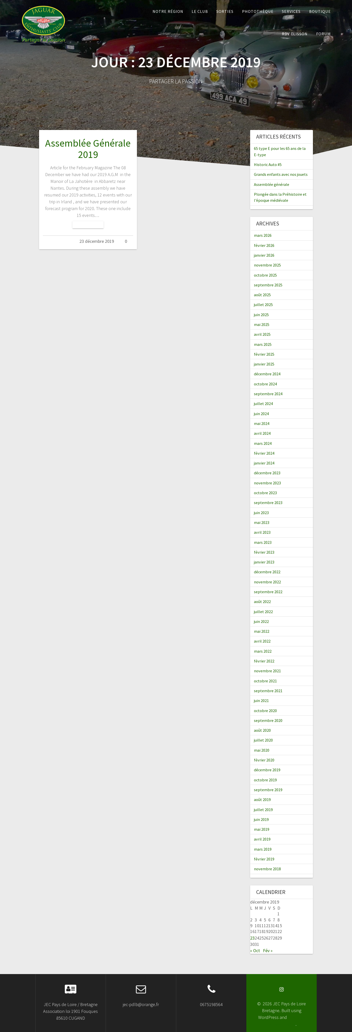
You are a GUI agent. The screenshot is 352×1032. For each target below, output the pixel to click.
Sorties (224, 11)
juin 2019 (261, 819)
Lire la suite (88, 225)
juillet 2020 (263, 740)
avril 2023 (262, 532)
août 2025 (262, 294)
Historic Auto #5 (268, 164)
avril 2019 (262, 839)
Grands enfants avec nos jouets (281, 174)
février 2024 (264, 453)
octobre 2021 (265, 680)
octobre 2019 (265, 779)
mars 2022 (263, 651)
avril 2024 (262, 433)
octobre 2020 (265, 710)
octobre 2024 (265, 383)
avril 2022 (262, 641)
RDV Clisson (295, 33)
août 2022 (262, 601)
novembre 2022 (267, 581)
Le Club (200, 11)
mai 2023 (261, 522)
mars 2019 (263, 849)
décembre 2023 (267, 472)
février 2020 (264, 759)
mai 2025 (261, 324)
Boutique (320, 11)
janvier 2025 (264, 364)
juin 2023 (261, 512)
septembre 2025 (268, 284)
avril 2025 (262, 334)
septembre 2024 (268, 393)
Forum (323, 33)
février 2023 (264, 552)
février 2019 (264, 858)
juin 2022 (261, 621)
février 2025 (264, 354)
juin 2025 (261, 314)
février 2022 (264, 660)
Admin (63, 241)
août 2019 (262, 799)
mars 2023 (263, 542)
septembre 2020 (268, 720)
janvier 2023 (264, 561)
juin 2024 (261, 413)
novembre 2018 (267, 868)
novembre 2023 (267, 482)
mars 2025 (263, 344)
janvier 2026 (264, 255)
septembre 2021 (268, 690)
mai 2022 (261, 631)
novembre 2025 (267, 265)
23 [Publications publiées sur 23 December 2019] (252, 938)
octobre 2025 (265, 275)
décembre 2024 (267, 373)
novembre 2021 (267, 670)
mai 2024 (261, 423)
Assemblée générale (271, 184)
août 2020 (262, 730)
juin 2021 (261, 700)
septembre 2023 (268, 502)
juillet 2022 (263, 611)
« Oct (255, 950)
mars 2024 (263, 443)
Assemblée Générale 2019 (88, 149)
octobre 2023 (265, 492)
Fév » (268, 950)
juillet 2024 (263, 403)
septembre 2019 (268, 789)
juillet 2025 (263, 304)
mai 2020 (261, 750)
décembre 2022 (267, 571)
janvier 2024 (264, 462)
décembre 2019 (267, 769)
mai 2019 (261, 829)
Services (291, 11)
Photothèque (258, 11)
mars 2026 (263, 235)
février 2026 (264, 245)
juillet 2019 (263, 809)
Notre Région (168, 11)
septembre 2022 (268, 591)
